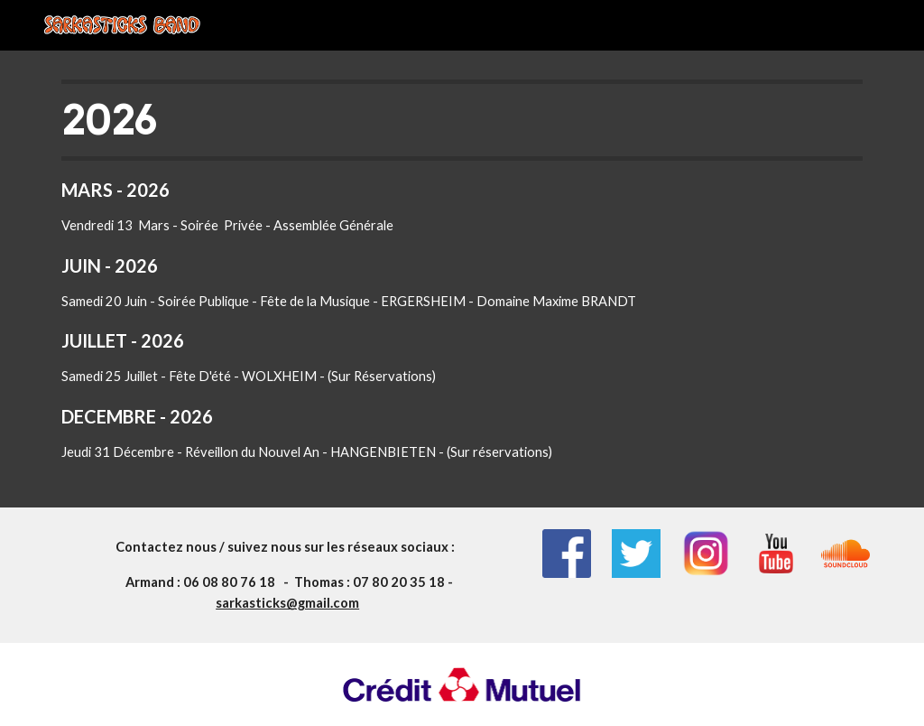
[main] (462, 279)
